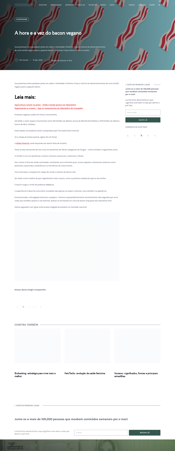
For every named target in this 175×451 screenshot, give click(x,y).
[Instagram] (127, 135)
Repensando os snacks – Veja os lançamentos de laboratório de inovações (49, 108)
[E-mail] (101, 433)
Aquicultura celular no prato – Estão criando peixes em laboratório (45, 105)
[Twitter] (141, 135)
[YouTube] (148, 135)
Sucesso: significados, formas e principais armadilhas (136, 375)
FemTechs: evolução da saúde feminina (85, 373)
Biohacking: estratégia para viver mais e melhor (35, 375)
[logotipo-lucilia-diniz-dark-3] (24, 4)
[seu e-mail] (142, 112)
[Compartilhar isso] (17, 307)
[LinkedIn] (155, 135)
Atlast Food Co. (23, 143)
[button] (159, 5)
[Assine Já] (142, 119)
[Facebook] (134, 135)
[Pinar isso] (35, 307)
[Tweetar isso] (23, 307)
